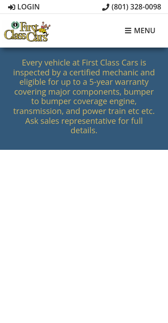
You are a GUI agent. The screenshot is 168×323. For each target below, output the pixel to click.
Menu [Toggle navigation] (140, 31)
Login (24, 7)
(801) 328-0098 (131, 7)
